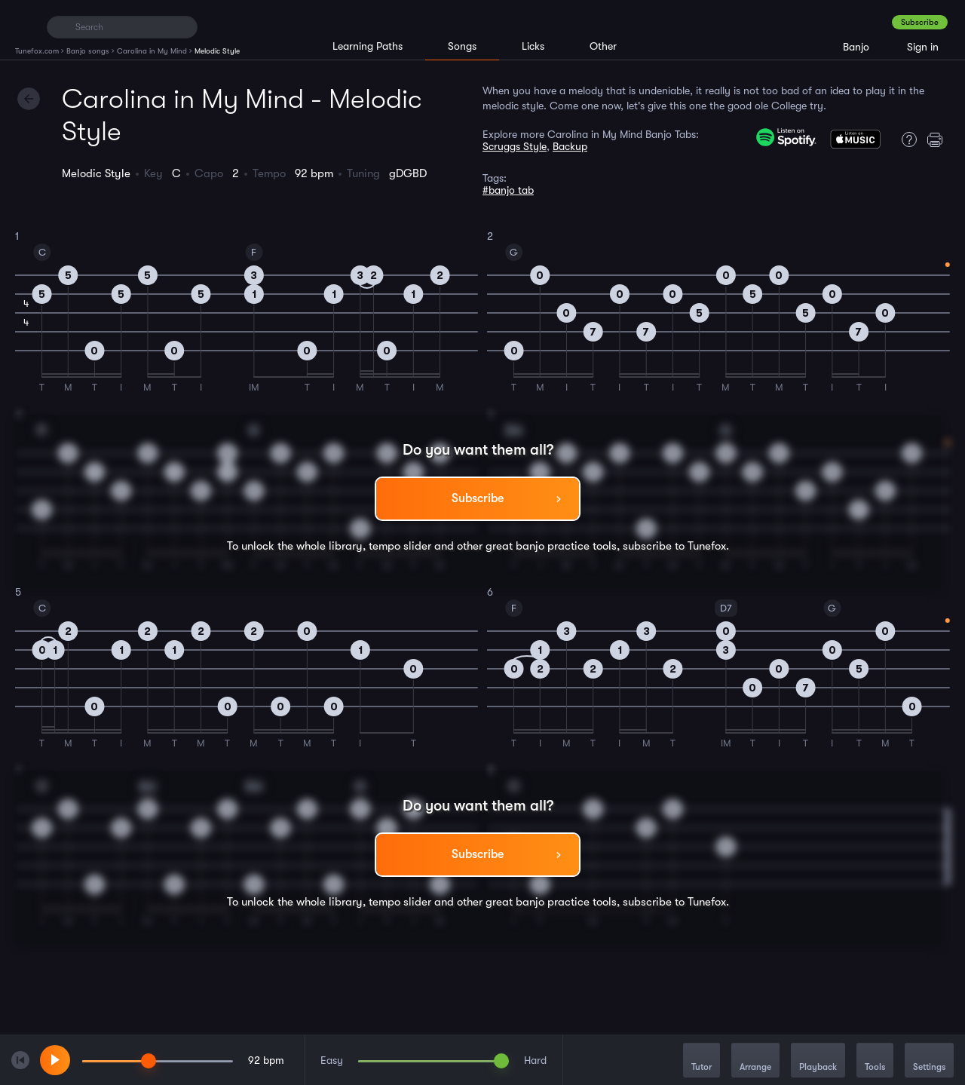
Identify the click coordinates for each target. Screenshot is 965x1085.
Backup (570, 146)
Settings (929, 1061)
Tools (875, 1061)
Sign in (923, 47)
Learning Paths (367, 46)
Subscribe (920, 22)
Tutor (701, 1061)
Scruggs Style (514, 146)
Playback (818, 1061)
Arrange (755, 1061)
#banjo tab (508, 190)
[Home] (24, 26)
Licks (533, 46)
